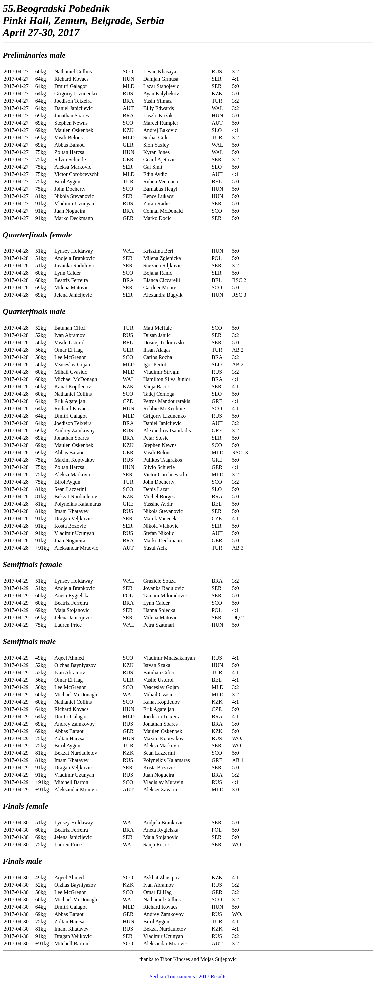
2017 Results (212, 976)
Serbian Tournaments (172, 976)
